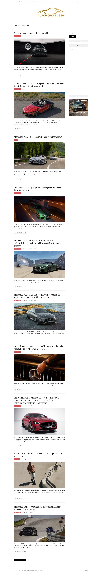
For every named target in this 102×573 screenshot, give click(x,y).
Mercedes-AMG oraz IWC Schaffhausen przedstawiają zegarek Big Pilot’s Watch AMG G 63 (39, 347)
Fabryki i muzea (61, 1)
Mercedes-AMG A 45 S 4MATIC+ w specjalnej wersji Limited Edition (37, 188)
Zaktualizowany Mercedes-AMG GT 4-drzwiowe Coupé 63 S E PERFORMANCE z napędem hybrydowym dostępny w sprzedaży (36, 400)
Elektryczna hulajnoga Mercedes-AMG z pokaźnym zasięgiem (38, 454)
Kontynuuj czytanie (20, 75)
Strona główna (18, 1)
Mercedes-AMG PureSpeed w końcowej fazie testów (38, 136)
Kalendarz (53, 1)
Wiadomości (27, 1)
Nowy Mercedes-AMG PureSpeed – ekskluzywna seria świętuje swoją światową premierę (39, 85)
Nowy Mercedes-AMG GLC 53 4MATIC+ (32, 32)
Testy (39, 1)
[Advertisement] (78, 71)
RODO (86, 570)
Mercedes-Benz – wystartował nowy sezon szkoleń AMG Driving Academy (37, 508)
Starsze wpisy (20, 559)
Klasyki (34, 1)
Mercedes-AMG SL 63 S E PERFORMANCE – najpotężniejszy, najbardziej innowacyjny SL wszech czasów (38, 243)
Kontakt (70, 1)
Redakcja (25, 35)
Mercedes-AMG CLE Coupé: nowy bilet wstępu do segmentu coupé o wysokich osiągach (37, 296)
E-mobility (45, 1)
